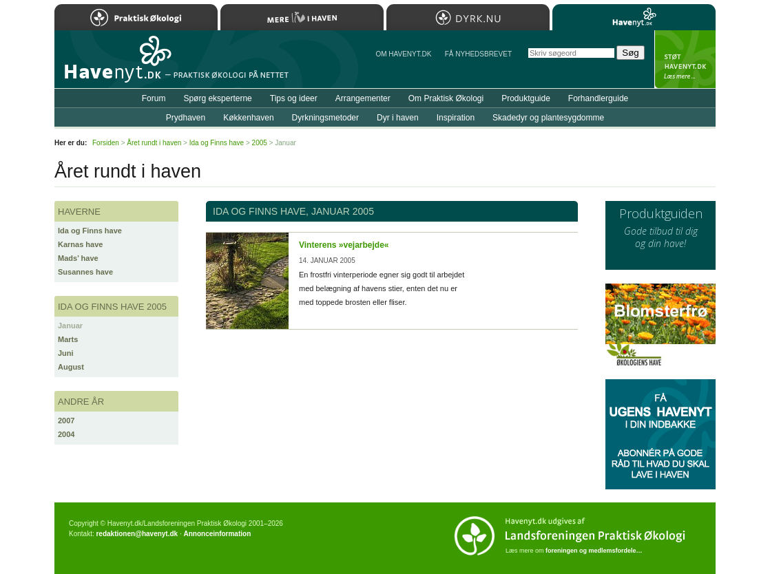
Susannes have (85, 272)
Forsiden (105, 143)
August (71, 367)
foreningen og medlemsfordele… (594, 550)
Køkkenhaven (248, 118)
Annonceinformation (217, 534)
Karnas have (80, 244)
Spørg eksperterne (217, 98)
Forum (154, 98)
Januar (70, 325)
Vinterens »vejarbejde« (344, 245)
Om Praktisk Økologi (445, 98)
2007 (66, 420)
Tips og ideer (294, 98)
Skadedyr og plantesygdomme (548, 118)
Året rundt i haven (154, 143)
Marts (68, 339)
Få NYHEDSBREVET (478, 54)
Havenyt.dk (634, 17)
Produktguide (525, 98)
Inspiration (456, 118)
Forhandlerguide (598, 98)
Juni (66, 353)
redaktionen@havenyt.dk (137, 534)
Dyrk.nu (468, 17)
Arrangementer (363, 98)
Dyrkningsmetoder (325, 118)
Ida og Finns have (90, 230)
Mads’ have (78, 258)
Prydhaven (185, 118)
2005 (259, 143)
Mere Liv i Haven (302, 17)
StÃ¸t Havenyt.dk (685, 59)
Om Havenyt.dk (403, 54)
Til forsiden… (114, 64)
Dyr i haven (398, 118)
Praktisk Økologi (136, 17)
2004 (66, 434)
